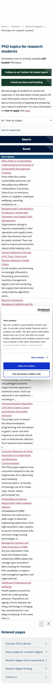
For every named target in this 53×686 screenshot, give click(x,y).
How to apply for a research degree (24, 652)
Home (4, 26)
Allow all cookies (26, 366)
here (27, 110)
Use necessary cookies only (26, 374)
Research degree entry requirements (25, 660)
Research (16, 26)
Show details (37, 357)
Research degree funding (19, 668)
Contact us (11, 677)
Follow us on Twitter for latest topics (26, 72)
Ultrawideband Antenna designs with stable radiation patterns (17, 503)
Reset (26, 149)
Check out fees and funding (27, 82)
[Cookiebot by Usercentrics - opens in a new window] (38, 310)
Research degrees (34, 26)
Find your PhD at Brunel (18, 643)
